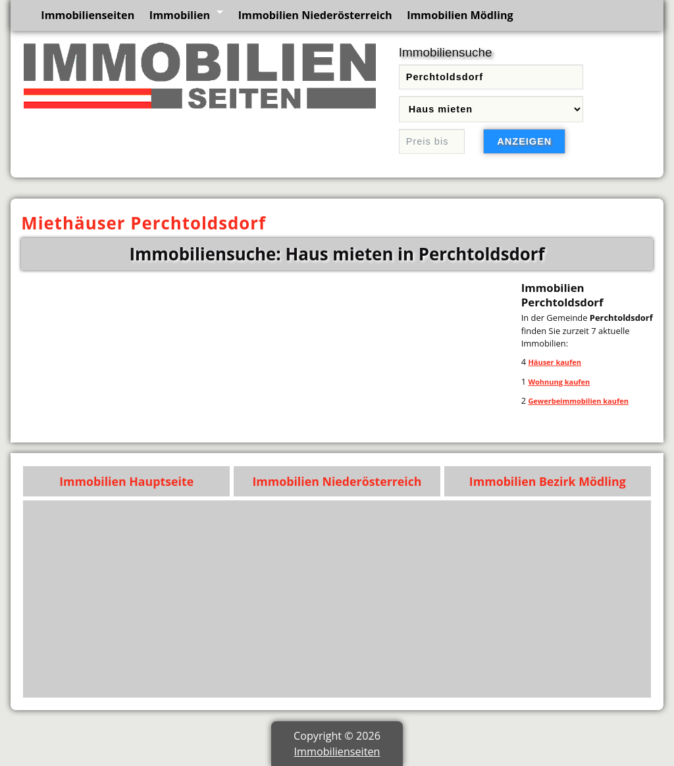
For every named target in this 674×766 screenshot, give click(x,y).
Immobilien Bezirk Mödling (547, 481)
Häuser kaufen (554, 362)
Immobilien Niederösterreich (315, 15)
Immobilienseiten (87, 15)
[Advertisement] (337, 599)
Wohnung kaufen (559, 382)
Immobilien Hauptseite (126, 481)
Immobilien (179, 15)
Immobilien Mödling (460, 15)
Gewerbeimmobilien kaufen (578, 401)
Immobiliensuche (445, 52)
